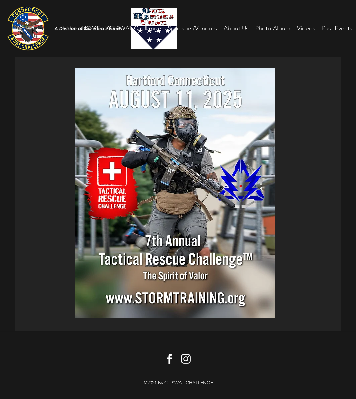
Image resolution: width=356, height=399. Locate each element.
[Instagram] (185, 358)
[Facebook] (169, 358)
